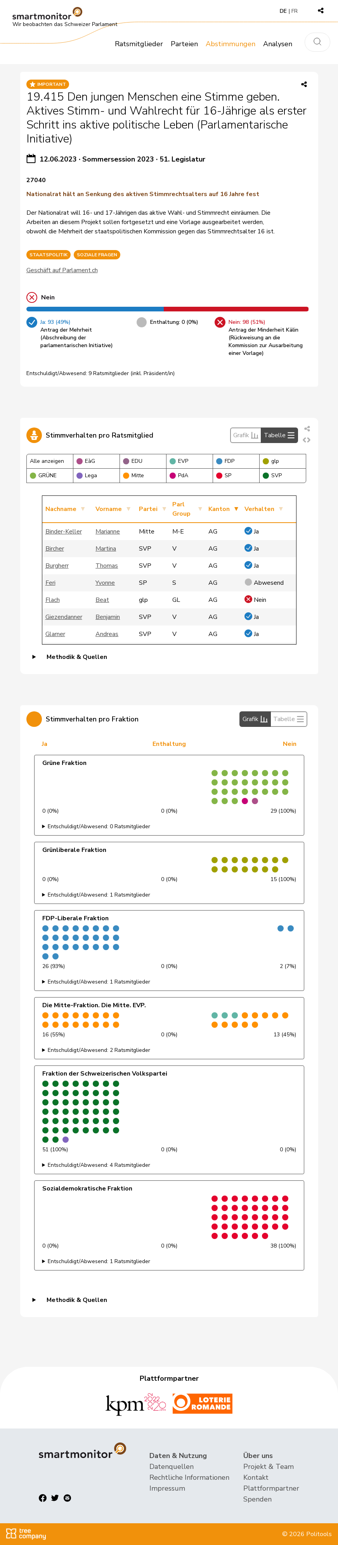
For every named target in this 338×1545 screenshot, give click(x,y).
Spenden (257, 1499)
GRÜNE (43, 475)
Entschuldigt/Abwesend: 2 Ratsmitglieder (99, 1050)
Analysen (277, 44)
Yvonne (105, 583)
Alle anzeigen (47, 461)
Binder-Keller (63, 531)
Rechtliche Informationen (189, 1477)
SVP (272, 475)
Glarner (55, 634)
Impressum (167, 1488)
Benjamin (107, 617)
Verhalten (259, 509)
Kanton (219, 509)
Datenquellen (171, 1466)
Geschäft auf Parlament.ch (62, 270)
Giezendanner (63, 617)
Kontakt (256, 1477)
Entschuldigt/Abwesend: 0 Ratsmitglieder (99, 826)
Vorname (108, 509)
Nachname (60, 509)
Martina (105, 548)
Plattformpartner (271, 1488)
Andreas (106, 634)
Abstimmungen (230, 44)
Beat (102, 600)
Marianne (107, 531)
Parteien (184, 44)
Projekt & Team (268, 1466)
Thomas (106, 565)
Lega (86, 475)
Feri (50, 583)
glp (271, 461)
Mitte (133, 475)
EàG (85, 461)
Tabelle (279, 435)
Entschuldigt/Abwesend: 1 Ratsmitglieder (99, 894)
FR (294, 11)
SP (223, 475)
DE (283, 11)
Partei (148, 509)
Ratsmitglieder (139, 44)
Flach (52, 600)
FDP (225, 461)
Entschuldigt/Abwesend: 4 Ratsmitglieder (99, 1165)
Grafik (245, 435)
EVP (179, 461)
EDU (132, 461)
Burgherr (57, 565)
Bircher (54, 548)
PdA (179, 475)
